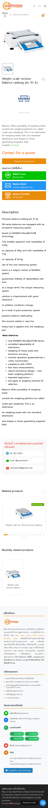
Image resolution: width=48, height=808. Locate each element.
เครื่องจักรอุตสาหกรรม (13, 691)
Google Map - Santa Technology (18, 770)
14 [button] (43, 534)
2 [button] (9, 534)
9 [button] (29, 534)
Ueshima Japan (11, 638)
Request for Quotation (24, 161)
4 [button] (15, 534)
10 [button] (32, 534)
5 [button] (18, 534)
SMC (17, 635)
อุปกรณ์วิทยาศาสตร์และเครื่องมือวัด (19, 678)
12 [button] (38, 534)
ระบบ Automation (11, 698)
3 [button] (12, 534)
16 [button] (25, 538)
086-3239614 (33, 739)
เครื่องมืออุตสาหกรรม (13, 694)
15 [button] (22, 538)
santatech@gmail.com (23, 745)
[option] (24, 41)
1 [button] (6, 534)
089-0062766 (18, 734)
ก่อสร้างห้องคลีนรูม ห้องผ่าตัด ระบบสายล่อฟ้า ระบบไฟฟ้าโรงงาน (22, 686)
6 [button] (21, 534)
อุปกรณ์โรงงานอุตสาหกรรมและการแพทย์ (21, 682)
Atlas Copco (26, 635)
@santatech (24, 713)
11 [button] (35, 534)
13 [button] (40, 534)
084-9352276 (18, 739)
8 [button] (26, 534)
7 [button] (24, 534)
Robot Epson (38, 635)
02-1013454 (33, 734)
